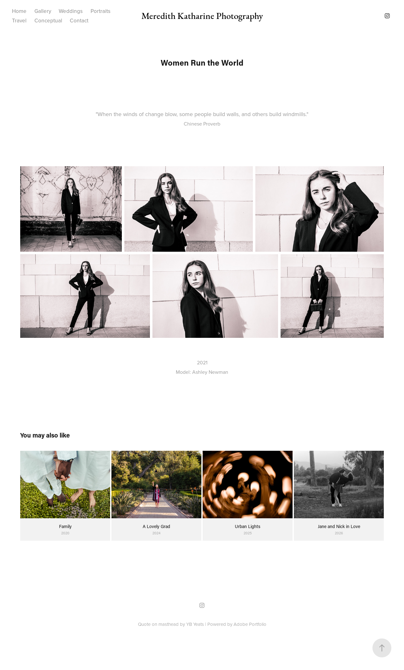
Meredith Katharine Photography (202, 16)
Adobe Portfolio (250, 624)
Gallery (42, 11)
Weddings (71, 11)
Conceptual (48, 20)
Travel (19, 20)
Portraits (100, 11)
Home (19, 11)
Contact (79, 20)
